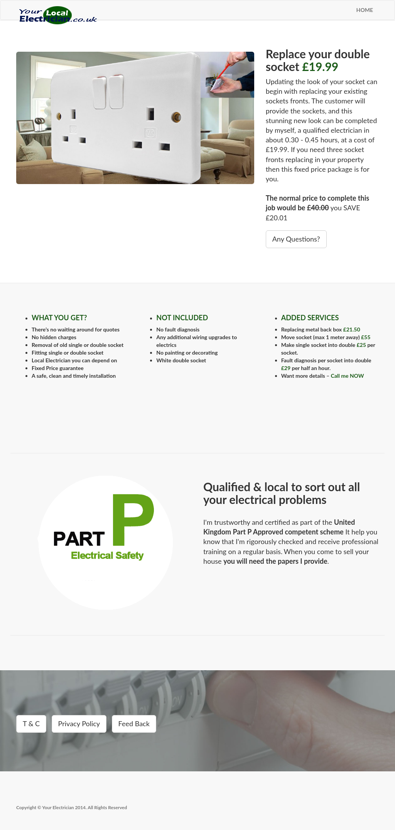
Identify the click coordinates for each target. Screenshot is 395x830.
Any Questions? (296, 239)
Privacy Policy (79, 723)
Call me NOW (347, 375)
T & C (31, 723)
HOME (364, 10)
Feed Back (134, 723)
